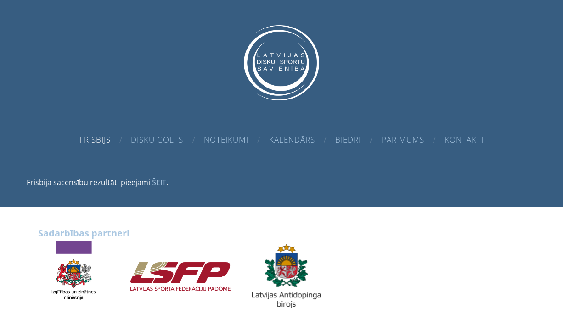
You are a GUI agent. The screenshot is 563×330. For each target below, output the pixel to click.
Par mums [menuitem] (403, 139)
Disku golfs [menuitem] (157, 139)
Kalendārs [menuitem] (292, 139)
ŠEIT (159, 182)
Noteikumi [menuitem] (226, 139)
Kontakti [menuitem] (464, 139)
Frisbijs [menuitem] (95, 139)
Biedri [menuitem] (348, 139)
